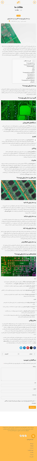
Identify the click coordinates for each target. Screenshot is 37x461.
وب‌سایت (34, 395)
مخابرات (33, 71)
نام (35, 383)
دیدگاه (34, 366)
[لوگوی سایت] (18, 3)
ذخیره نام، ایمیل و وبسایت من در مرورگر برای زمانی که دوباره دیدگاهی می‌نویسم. (20, 402)
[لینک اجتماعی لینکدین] (24, 347)
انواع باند (16, 283)
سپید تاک (27, 174)
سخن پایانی (32, 82)
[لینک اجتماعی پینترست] (27, 347)
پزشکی (33, 69)
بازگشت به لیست (18, 354)
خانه (21, 10)
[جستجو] (2, 2)
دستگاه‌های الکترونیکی (31, 66)
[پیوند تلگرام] (21, 347)
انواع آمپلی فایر (8, 211)
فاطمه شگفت (23, 21)
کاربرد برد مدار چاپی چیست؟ (29, 65)
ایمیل (34, 389)
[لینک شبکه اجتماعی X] (31, 347)
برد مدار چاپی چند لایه (31, 77)
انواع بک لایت (8, 129)
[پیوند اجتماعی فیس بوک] (34, 347)
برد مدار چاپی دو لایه (31, 75)
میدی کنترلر (21, 283)
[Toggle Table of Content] (33, 61)
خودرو (33, 68)
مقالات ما (17, 10)
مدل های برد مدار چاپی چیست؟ (29, 72)
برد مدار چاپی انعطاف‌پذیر (30, 78)
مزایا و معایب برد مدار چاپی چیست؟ (28, 80)
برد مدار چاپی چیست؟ (30, 63)
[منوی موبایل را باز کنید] (34, 2)
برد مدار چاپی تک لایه (31, 74)
